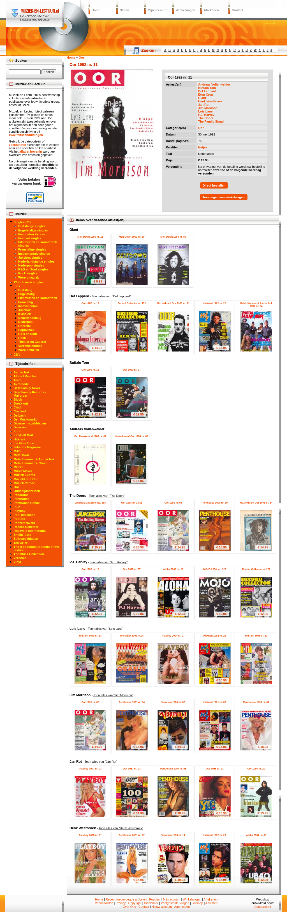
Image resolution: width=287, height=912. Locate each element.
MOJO (18, 467)
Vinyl (17, 562)
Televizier (20, 543)
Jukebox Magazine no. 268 (90, 502)
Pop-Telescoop (25, 514)
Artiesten (211, 903)
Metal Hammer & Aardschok (34, 459)
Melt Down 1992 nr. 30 (131, 236)
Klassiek (24, 314)
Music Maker (23, 471)
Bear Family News (27, 388)
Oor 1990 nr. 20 (256, 768)
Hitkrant (20, 439)
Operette (24, 326)
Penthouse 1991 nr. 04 (132, 702)
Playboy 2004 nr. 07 (173, 635)
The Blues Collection (29, 554)
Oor (201, 128)
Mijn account (157, 10)
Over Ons (129, 906)
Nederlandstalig (29, 318)
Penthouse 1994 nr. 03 (173, 768)
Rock (22, 337)
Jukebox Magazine (27, 447)
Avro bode (21, 384)
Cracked (20, 411)
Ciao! (18, 407)
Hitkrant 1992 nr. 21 (214, 835)
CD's (17, 354)
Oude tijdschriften (27, 491)
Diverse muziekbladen (30, 423)
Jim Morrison (207, 108)
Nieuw (124, 10)
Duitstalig (25, 290)
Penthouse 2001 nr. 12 (132, 835)
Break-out (21, 403)
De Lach (20, 415)
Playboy (20, 511)
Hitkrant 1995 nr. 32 (256, 635)
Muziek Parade (24, 483)
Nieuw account (162, 906)
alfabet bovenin (30, 151)
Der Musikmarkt (25, 419)
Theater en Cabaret (32, 341)
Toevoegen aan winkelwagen (224, 197)
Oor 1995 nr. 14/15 (131, 502)
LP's (17, 286)
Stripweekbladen (26, 538)
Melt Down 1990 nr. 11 (90, 236)
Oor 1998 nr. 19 (90, 569)
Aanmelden (182, 906)
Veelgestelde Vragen (175, 903)
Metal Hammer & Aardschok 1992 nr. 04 (256, 304)
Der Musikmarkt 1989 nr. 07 (90, 436)
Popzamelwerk (24, 523)
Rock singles (27, 273)
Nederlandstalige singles (36, 261)
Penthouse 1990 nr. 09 (256, 702)
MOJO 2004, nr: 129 (214, 569)
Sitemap (197, 903)
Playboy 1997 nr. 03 (90, 768)
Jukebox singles (30, 257)
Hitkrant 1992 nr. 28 (214, 303)
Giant (202, 98)
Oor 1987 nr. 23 (131, 768)
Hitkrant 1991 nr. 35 (214, 702)
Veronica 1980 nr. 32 (173, 702)
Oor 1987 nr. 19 (90, 303)
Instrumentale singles (34, 253)
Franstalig (25, 302)
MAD (17, 451)
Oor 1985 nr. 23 (214, 768)
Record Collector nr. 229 (256, 569)
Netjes (202, 147)
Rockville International (30, 530)
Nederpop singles (31, 265)
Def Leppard (207, 91)
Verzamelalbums (30, 346)
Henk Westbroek (210, 101)
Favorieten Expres (31, 234)
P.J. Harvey (206, 114)
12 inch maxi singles (29, 282)
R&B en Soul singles (33, 269)
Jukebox (24, 310)
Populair (154, 899)
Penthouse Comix (27, 503)
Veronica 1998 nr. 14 (173, 835)
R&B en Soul (27, 334)
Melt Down (21, 455)
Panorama (21, 495)
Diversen (20, 427)
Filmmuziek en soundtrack (37, 298)
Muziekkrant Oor (26, 479)
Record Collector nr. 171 (131, 303)
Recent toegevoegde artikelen (126, 899)
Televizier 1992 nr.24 (132, 635)
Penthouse (21, 498)
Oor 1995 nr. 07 (131, 569)
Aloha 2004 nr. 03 (256, 835)
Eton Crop (205, 94)
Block (18, 399)
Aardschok (22, 372)
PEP (17, 507)
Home (96, 10)
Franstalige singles (32, 249)
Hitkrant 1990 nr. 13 (90, 635)
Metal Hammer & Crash (30, 463)
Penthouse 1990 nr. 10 (215, 502)
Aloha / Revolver (26, 376)
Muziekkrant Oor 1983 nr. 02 (131, 436)
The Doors (205, 118)
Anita (18, 380)
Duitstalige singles (31, 226)
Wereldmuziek (28, 277)
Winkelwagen (185, 10)
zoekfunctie (17, 144)
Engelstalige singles (33, 230)
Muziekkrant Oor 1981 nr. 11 (173, 303)
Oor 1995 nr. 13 (90, 369)
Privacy (121, 903)
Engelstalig (26, 294)
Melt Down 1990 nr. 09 (173, 236)
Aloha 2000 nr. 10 (173, 569)
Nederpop (25, 321)
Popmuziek (26, 330)
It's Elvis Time (24, 443)
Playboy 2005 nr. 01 (90, 835)
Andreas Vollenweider (214, 84)
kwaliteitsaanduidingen (26, 135)
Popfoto (20, 518)
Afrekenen (211, 10)
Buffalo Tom (207, 87)
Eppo (18, 431)
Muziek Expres (24, 475)
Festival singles (29, 238)
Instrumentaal (28, 306)
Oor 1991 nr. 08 (173, 502)
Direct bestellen (214, 185)
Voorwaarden (104, 903)
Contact (237, 10)
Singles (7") (22, 222)
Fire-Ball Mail (23, 435)
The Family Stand (211, 121)
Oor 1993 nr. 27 (131, 369)
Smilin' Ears (22, 534)
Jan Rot (203, 104)
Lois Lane (205, 111)
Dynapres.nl (262, 906)
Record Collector (26, 527)
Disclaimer (151, 903)
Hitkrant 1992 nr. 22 (214, 635)
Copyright (135, 903)
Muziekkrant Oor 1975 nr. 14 (256, 502)
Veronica (20, 558)
